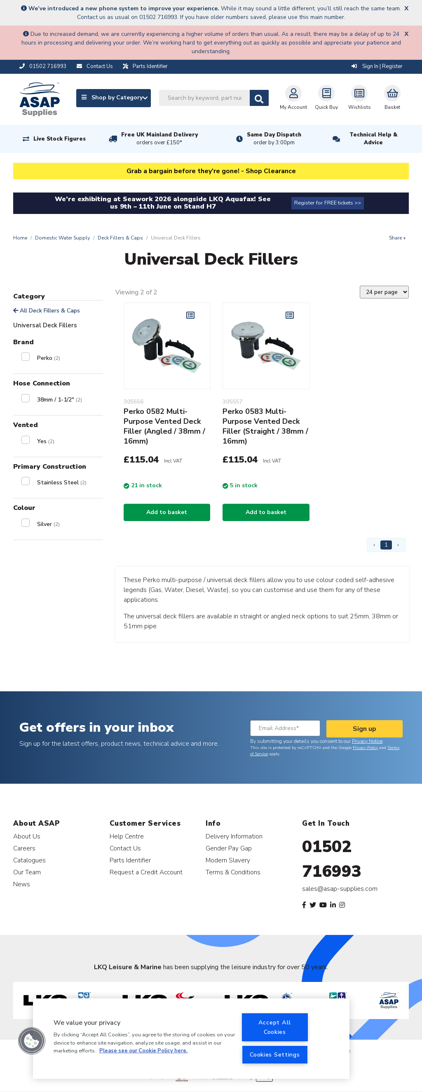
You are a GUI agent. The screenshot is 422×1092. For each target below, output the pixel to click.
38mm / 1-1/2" (59, 400)
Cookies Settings (275, 1054)
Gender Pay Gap (229, 848)
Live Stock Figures (59, 139)
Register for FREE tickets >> (327, 203)
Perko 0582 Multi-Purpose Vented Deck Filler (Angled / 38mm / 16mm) (164, 426)
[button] (32, 1041)
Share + (397, 238)
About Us (26, 836)
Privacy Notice (367, 741)
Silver (48, 524)
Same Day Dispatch (274, 139)
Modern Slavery (228, 860)
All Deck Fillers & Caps (46, 311)
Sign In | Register (377, 66)
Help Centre (127, 836)
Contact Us (125, 848)
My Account (293, 97)
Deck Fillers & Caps (120, 238)
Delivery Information (234, 836)
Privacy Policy (365, 748)
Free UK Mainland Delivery (159, 139)
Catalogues (29, 860)
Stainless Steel (62, 482)
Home (20, 238)
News (21, 884)
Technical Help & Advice (373, 138)
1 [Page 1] (386, 545)
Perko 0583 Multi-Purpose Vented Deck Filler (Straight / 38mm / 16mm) (265, 426)
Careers (24, 848)
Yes (45, 441)
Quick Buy (326, 97)
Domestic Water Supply (62, 238)
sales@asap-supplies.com (339, 888)
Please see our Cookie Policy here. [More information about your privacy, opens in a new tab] (143, 1050)
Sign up (364, 728)
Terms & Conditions (233, 872)
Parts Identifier (130, 860)
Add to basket (166, 512)
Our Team (27, 872)
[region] (191, 1038)
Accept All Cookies (274, 1027)
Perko (48, 358)
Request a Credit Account (146, 872)
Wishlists (359, 97)
